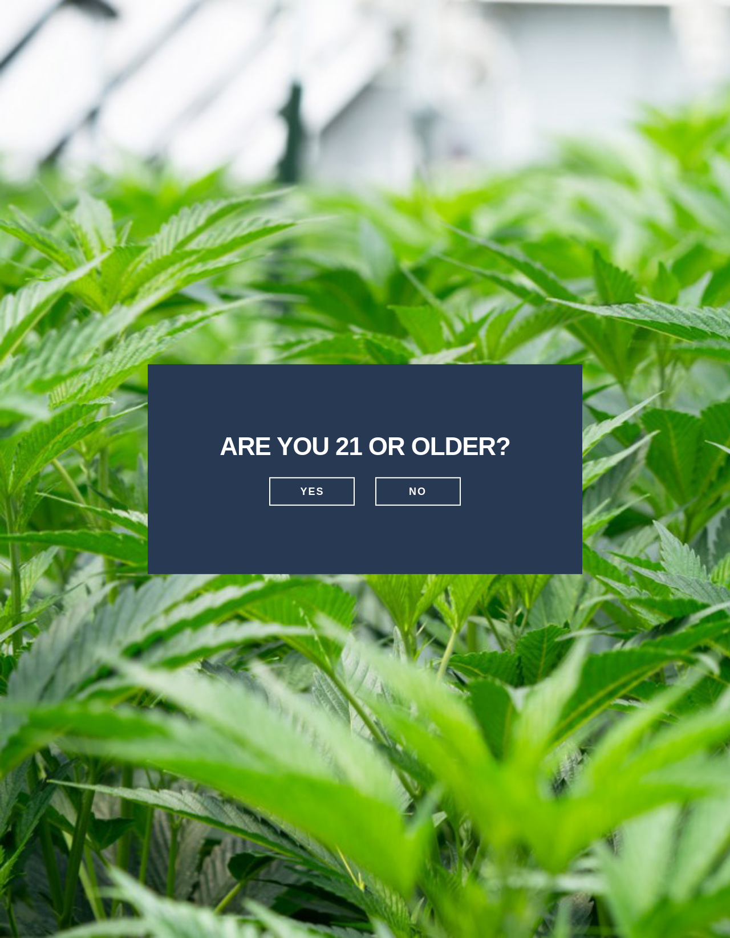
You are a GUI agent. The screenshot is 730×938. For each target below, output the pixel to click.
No (418, 491)
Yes (312, 491)
